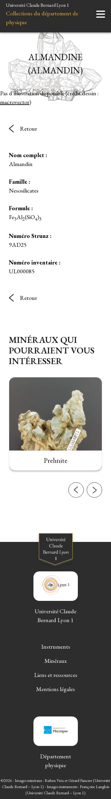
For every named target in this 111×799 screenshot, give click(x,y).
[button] (76, 504)
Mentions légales (55, 689)
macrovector (14, 102)
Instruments (55, 646)
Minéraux (55, 661)
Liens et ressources (55, 675)
